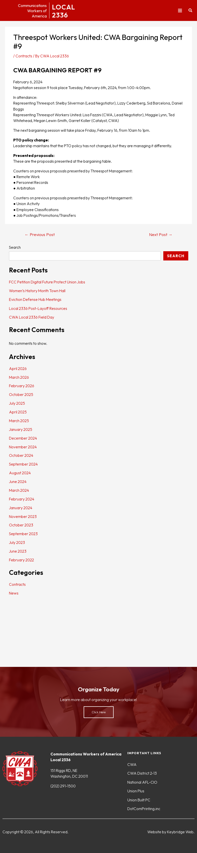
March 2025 (19, 420)
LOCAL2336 (65, 10)
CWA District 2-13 (142, 773)
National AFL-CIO (142, 782)
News (13, 593)
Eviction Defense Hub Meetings (35, 299)
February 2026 (21, 385)
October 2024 (21, 455)
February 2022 (21, 559)
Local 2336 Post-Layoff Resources (38, 308)
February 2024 (21, 498)
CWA (132, 764)
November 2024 (23, 446)
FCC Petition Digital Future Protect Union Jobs (47, 281)
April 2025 (18, 411)
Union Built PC (138, 799)
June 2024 (17, 481)
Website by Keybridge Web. (171, 831)
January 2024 (20, 507)
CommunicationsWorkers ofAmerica (29, 10)
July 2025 (17, 403)
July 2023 (17, 542)
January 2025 (20, 429)
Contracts (23, 55)
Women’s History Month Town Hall (37, 290)
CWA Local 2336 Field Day (31, 317)
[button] (180, 10)
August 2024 (20, 472)
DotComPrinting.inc (143, 808)
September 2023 (23, 533)
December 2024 (23, 438)
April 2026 (18, 368)
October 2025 (21, 394)
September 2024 (23, 464)
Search (15, 247)
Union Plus (135, 790)
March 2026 (19, 377)
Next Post (161, 235)
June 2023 (17, 551)
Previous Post (39, 235)
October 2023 (21, 524)
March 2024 (19, 490)
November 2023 (23, 516)
